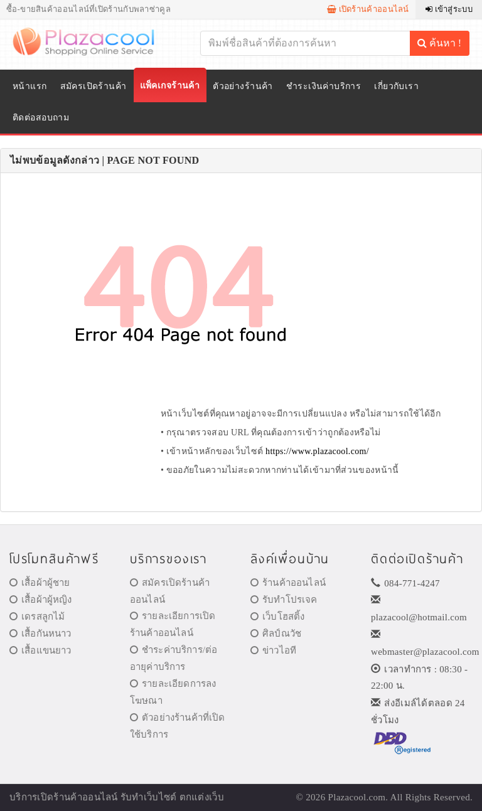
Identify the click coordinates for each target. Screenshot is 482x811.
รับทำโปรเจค (284, 600)
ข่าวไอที (273, 650)
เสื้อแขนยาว (40, 650)
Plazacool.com (357, 797)
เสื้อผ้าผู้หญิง (40, 600)
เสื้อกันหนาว (40, 633)
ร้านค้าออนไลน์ (288, 583)
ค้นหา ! (439, 43)
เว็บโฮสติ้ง (277, 617)
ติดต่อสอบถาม (41, 117)
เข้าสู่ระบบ (449, 9)
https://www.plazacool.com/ (317, 451)
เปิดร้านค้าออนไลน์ (368, 9)
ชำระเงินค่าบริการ (323, 86)
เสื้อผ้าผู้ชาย (39, 583)
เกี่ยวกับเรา (396, 86)
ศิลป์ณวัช (275, 633)
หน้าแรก (30, 86)
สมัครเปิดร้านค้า (93, 86)
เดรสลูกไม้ (37, 617)
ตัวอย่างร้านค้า (243, 86)
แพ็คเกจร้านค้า (170, 85)
